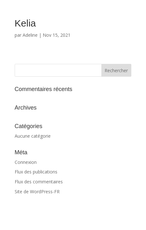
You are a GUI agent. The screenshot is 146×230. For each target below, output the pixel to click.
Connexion (26, 162)
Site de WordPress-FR (37, 191)
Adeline (30, 35)
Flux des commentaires (39, 182)
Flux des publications (36, 172)
